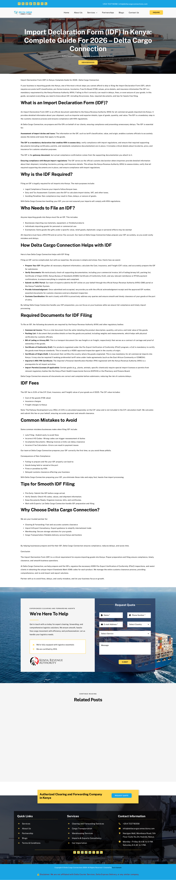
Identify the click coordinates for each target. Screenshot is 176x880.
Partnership (27, 833)
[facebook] (19, 3)
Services (26, 823)
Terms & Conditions (31, 843)
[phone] (46, 3)
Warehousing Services (82, 833)
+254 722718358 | (110, 4)
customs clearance (121, 570)
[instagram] (26, 3)
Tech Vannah (116, 867)
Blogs (24, 838)
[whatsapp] (38, 3)
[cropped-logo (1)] (23, 12)
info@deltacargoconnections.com (133, 4)
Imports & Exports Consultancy (87, 838)
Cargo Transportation (82, 828)
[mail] (42, 3)
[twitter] (23, 3)
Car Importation (79, 843)
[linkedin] (34, 3)
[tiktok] (30, 3)
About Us (26, 828)
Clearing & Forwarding (34, 525)
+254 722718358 (131, 823)
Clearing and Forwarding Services (88, 823)
